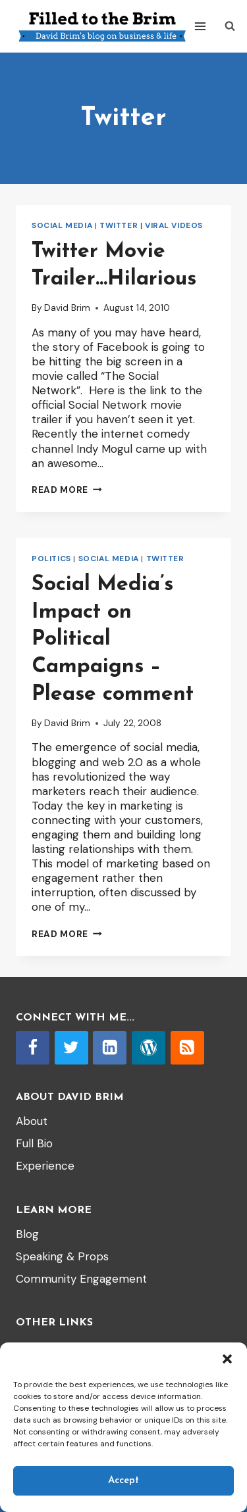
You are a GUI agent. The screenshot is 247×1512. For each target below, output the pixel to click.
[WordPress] (148, 1048)
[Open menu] (200, 26)
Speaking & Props (62, 1256)
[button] (227, 1358)
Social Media (62, 225)
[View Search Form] (229, 26)
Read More (67, 489)
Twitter (118, 225)
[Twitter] (71, 1048)
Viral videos (174, 225)
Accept (123, 1481)
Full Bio (34, 1143)
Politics (51, 558)
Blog (27, 1234)
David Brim (67, 307)
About (31, 1121)
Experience (45, 1165)
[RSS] (187, 1048)
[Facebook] (32, 1048)
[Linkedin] (109, 1048)
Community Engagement (81, 1278)
